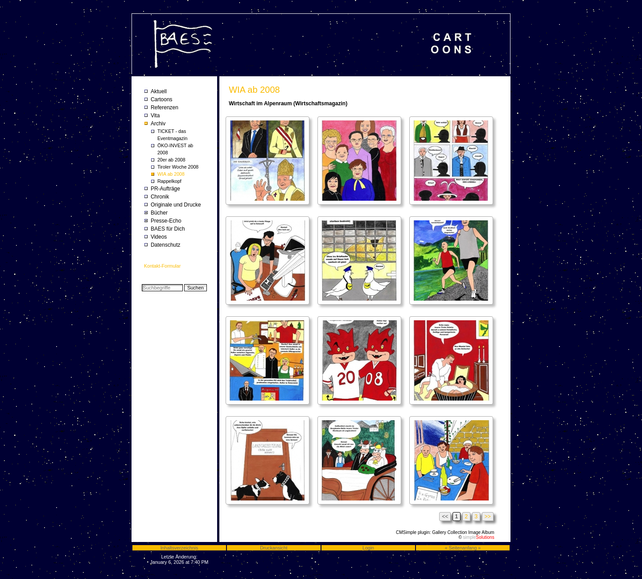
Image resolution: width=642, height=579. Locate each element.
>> (488, 516)
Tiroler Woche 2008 (177, 167)
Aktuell (159, 91)
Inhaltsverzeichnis (179, 547)
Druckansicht (274, 547)
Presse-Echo (166, 221)
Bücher (159, 213)
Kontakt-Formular (162, 266)
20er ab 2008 (171, 159)
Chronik (160, 197)
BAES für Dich (168, 229)
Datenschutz (166, 245)
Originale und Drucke (176, 205)
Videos (159, 237)
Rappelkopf (169, 181)
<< (445, 516)
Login (368, 547)
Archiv (158, 123)
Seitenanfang (463, 547)
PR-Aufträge (165, 189)
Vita (155, 115)
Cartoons (162, 99)
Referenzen (164, 107)
